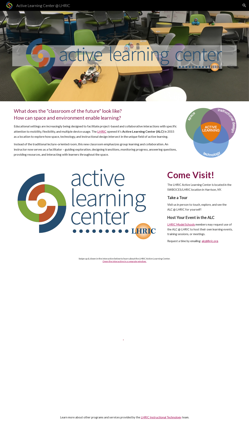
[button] (244, 5)
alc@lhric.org (210, 241)
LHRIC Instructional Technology (161, 417)
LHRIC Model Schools (181, 224)
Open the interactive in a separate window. (124, 261)
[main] (95, 132)
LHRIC (101, 131)
